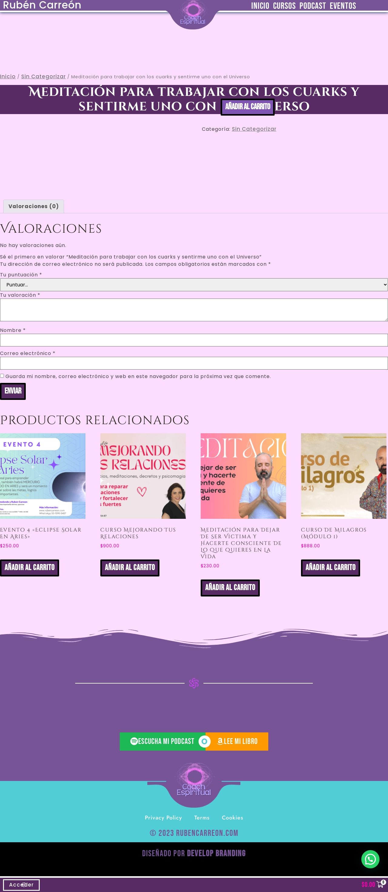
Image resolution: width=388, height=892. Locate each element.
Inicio (260, 6)
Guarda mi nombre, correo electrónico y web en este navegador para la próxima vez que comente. (138, 376)
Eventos (343, 6)
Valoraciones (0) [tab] (33, 206)
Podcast (312, 6)
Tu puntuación (21, 274)
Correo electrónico (27, 353)
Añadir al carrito (247, 107)
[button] (370, 859)
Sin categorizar (43, 76)
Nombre (13, 330)
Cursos (284, 6)
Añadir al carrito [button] (30, 568)
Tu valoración (20, 295)
